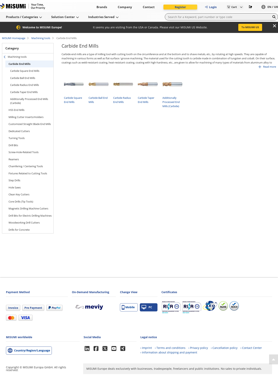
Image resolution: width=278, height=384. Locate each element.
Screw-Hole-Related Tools (24, 152)
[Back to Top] (273, 359)
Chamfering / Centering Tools (26, 166)
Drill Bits (13, 145)
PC (147, 307)
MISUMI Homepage (13, 38)
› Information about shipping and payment (168, 352)
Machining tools (40, 38)
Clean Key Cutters (19, 194)
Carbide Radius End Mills (24, 85)
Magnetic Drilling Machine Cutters (28, 208)
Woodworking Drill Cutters (24, 222)
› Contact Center (251, 348)
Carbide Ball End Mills (22, 78)
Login (211, 7)
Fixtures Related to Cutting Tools (28, 173)
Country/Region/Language (32, 350)
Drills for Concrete (19, 229)
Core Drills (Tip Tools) (21, 201)
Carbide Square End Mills (24, 71)
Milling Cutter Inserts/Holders (26, 117)
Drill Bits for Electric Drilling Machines (30, 215)
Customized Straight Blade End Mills (30, 124)
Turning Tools (17, 138)
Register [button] (180, 7)
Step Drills (14, 180)
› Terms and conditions (170, 348)
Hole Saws (15, 187)
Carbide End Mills (19, 64)
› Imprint (146, 348)
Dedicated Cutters (19, 131)
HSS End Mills (16, 110)
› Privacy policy (198, 348)
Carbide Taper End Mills (24, 92)
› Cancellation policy (224, 348)
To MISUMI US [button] (250, 27)
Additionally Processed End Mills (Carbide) (29, 101)
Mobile (128, 307)
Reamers (14, 159)
